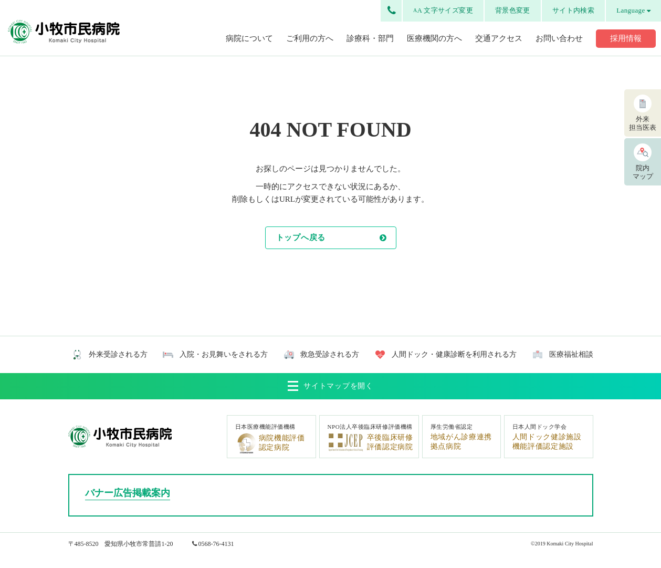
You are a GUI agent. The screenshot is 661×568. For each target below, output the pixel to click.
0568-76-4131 (216, 544)
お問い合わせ (559, 38)
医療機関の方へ (434, 38)
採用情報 (626, 38)
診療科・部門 (370, 38)
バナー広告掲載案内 (127, 493)
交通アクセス (498, 38)
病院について (249, 38)
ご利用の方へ (309, 38)
